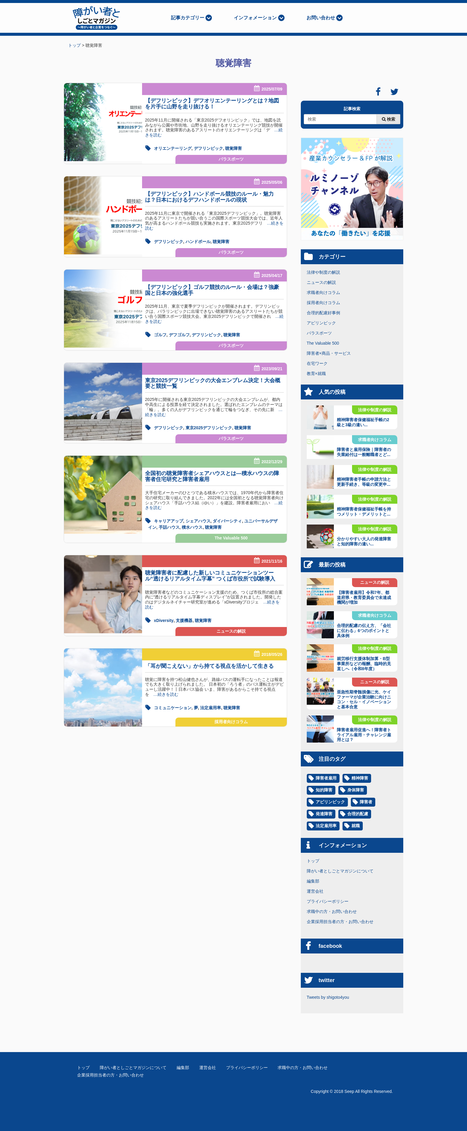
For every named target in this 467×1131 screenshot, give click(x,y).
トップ (313, 860)
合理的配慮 (357, 814)
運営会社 (315, 891)
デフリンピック (208, 148)
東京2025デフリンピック (209, 426)
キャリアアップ (168, 519)
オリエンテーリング (173, 148)
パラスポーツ (231, 159)
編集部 (313, 881)
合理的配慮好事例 (323, 312)
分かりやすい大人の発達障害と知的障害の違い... (364, 541)
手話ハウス (169, 525)
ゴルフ (160, 334)
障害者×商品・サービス (329, 353)
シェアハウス (198, 519)
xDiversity (164, 618)
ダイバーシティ (227, 519)
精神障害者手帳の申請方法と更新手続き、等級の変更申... (364, 482)
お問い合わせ (320, 17)
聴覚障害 (233, 148)
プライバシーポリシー (327, 901)
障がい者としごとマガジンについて (340, 871)
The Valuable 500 (231, 536)
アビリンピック (321, 323)
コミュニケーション (173, 705)
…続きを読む (163, 692)
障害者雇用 (326, 778)
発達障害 (324, 814)
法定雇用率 (210, 705)
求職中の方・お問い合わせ (332, 911)
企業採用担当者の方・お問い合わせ (340, 921)
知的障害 (324, 790)
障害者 (366, 802)
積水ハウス (192, 525)
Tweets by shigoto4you (328, 997)
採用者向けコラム (231, 720)
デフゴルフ (179, 334)
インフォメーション (255, 17)
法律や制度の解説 (323, 272)
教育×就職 (316, 373)
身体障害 (355, 790)
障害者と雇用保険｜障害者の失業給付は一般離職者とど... (364, 452)
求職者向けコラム (323, 292)
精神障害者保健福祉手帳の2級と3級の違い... (363, 422)
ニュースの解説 (231, 629)
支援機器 (184, 618)
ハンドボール (198, 241)
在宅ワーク (317, 363)
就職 (355, 826)
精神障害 (359, 778)
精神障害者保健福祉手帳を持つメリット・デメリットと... (364, 512)
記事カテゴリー (187, 17)
